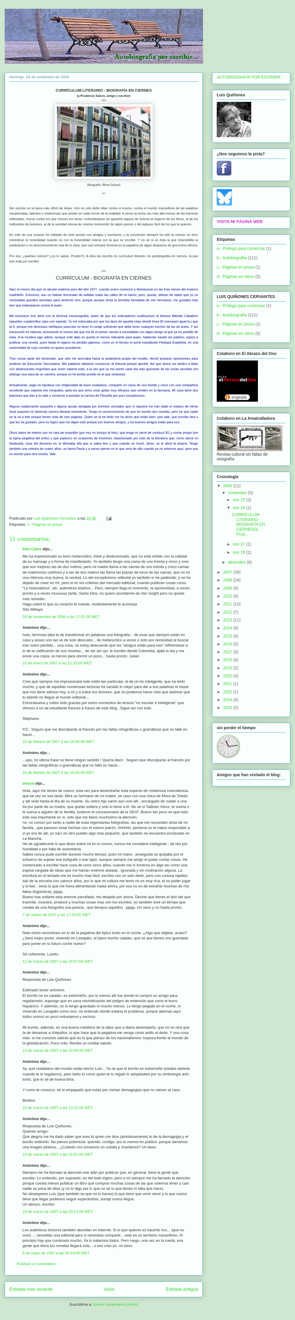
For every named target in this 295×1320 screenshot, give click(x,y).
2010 (228, 596)
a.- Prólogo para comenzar (241, 248)
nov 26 (239, 507)
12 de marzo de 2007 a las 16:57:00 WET (57, 961)
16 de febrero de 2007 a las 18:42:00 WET (58, 772)
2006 (228, 485)
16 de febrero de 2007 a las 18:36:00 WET (58, 741)
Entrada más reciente (31, 1289)
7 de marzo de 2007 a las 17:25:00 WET (56, 914)
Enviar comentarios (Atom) (115, 1304)
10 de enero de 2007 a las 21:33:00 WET (57, 663)
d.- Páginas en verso (235, 276)
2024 (228, 699)
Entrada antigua (182, 1289)
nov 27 (239, 544)
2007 (228, 572)
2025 (228, 707)
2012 (228, 612)
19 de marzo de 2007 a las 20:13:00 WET (57, 1211)
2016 (228, 644)
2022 (228, 691)
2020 (228, 675)
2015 (228, 636)
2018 (228, 659)
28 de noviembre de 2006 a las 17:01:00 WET (61, 616)
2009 (228, 588)
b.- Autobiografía (232, 257)
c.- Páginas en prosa (44, 524)
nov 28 (239, 552)
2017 (228, 651)
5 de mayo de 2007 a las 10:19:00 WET (55, 1253)
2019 (228, 668)
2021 (228, 683)
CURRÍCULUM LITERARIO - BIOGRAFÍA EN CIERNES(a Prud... (248, 524)
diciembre (237, 562)
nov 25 (239, 499)
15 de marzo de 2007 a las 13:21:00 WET (57, 1107)
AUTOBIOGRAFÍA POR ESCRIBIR (248, 77)
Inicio (109, 1289)
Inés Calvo (31, 549)
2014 (228, 628)
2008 (228, 580)
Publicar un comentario (36, 1264)
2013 (228, 620)
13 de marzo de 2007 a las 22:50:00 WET (57, 1050)
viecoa (28, 783)
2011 (228, 604)
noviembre (238, 492)
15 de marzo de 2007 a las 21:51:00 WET (57, 1154)
